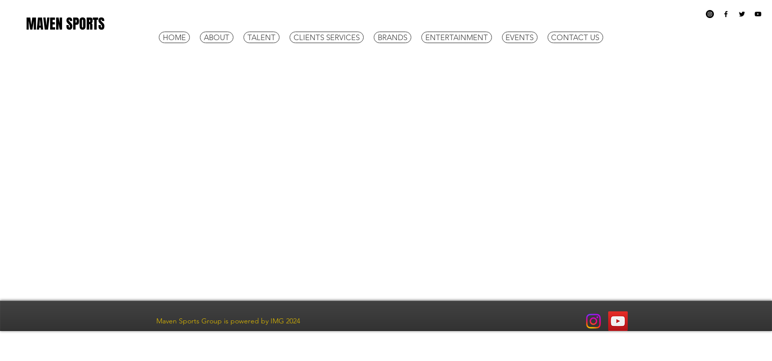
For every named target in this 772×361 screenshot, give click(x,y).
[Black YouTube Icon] (758, 14)
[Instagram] (710, 14)
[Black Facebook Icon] (726, 14)
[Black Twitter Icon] (742, 14)
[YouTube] (618, 321)
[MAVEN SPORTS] (82, 24)
